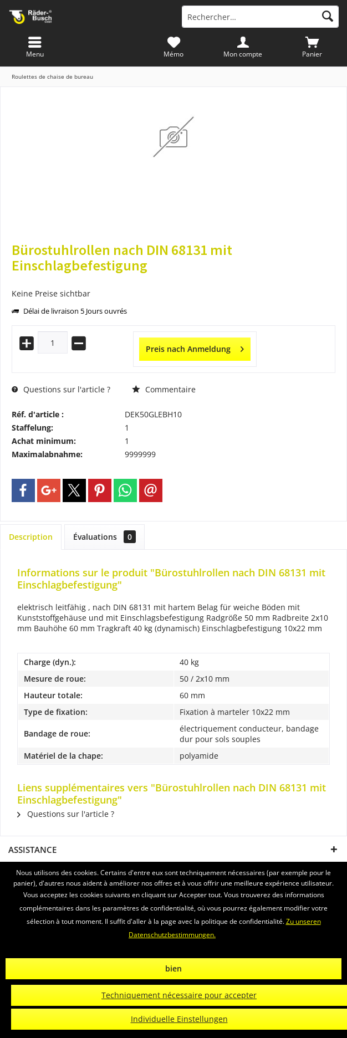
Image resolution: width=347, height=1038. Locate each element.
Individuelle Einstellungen (179, 1019)
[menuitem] (312, 47)
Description (31, 536)
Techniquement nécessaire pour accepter (179, 995)
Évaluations (104, 536)
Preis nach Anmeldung (195, 347)
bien (173, 968)
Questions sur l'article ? (61, 389)
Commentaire (164, 389)
